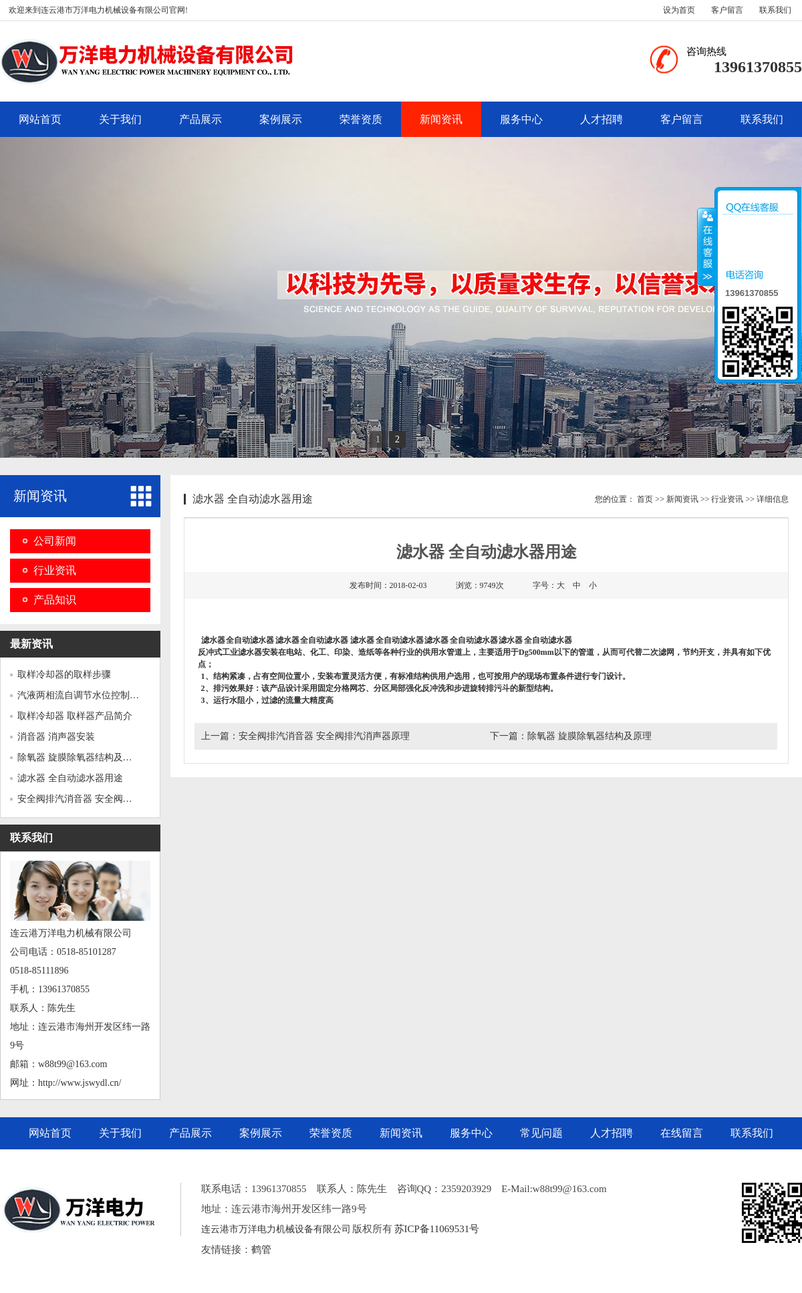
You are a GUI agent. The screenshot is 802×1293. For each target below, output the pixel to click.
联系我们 (775, 10)
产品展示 (200, 119)
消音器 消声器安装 (56, 737)
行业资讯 (54, 570)
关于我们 (120, 119)
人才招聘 (601, 119)
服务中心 (521, 119)
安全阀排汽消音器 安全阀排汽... (82, 799)
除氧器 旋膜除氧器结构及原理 (79, 757)
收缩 (706, 246)
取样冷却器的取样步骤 (64, 675)
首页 (645, 499)
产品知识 (54, 599)
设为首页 (679, 10)
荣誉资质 (361, 119)
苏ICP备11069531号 (437, 1229)
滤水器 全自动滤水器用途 (70, 778)
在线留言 (681, 1133)
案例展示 (280, 119)
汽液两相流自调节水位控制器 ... (82, 695)
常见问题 (541, 1133)
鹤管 (261, 1249)
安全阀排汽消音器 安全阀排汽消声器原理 (324, 736)
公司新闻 (54, 541)
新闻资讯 (441, 119)
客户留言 (727, 10)
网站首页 (40, 119)
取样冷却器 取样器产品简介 (74, 716)
